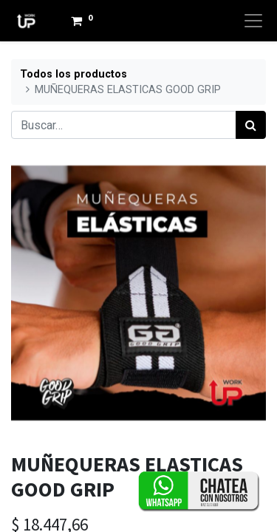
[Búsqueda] (251, 125)
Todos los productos (73, 74)
